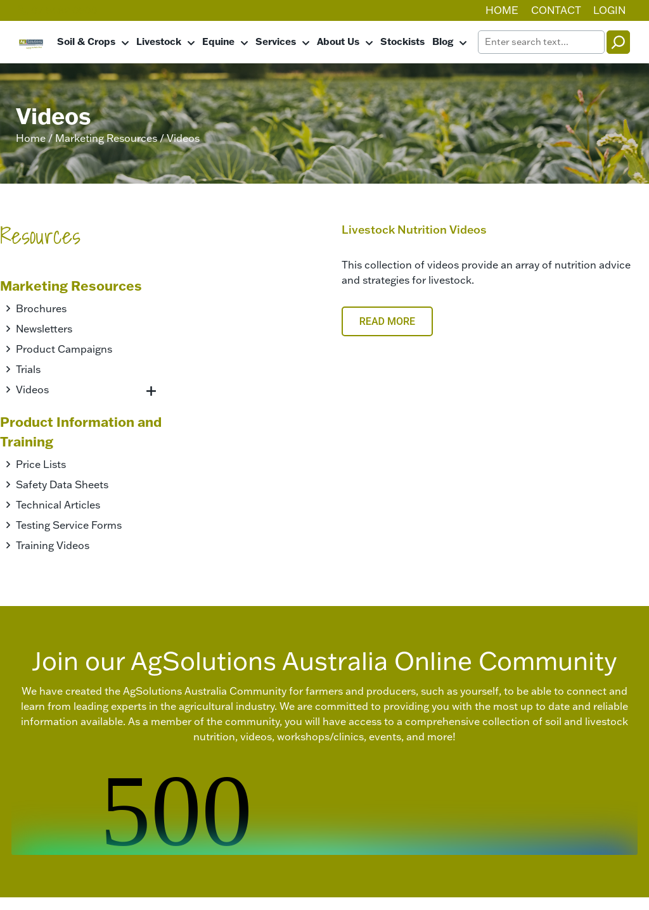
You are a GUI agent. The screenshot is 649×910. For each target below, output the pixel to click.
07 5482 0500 (57, 10)
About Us (338, 41)
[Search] (618, 42)
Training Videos (52, 545)
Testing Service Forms (69, 525)
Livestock (158, 41)
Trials (28, 369)
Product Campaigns (64, 349)
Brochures (41, 308)
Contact (556, 10)
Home (501, 10)
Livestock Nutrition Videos (414, 229)
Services (275, 41)
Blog (442, 41)
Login (609, 10)
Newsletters (44, 328)
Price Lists (41, 464)
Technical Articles (58, 504)
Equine (218, 41)
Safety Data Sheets (62, 484)
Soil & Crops (86, 41)
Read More (387, 321)
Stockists (402, 41)
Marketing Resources (106, 138)
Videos (32, 389)
